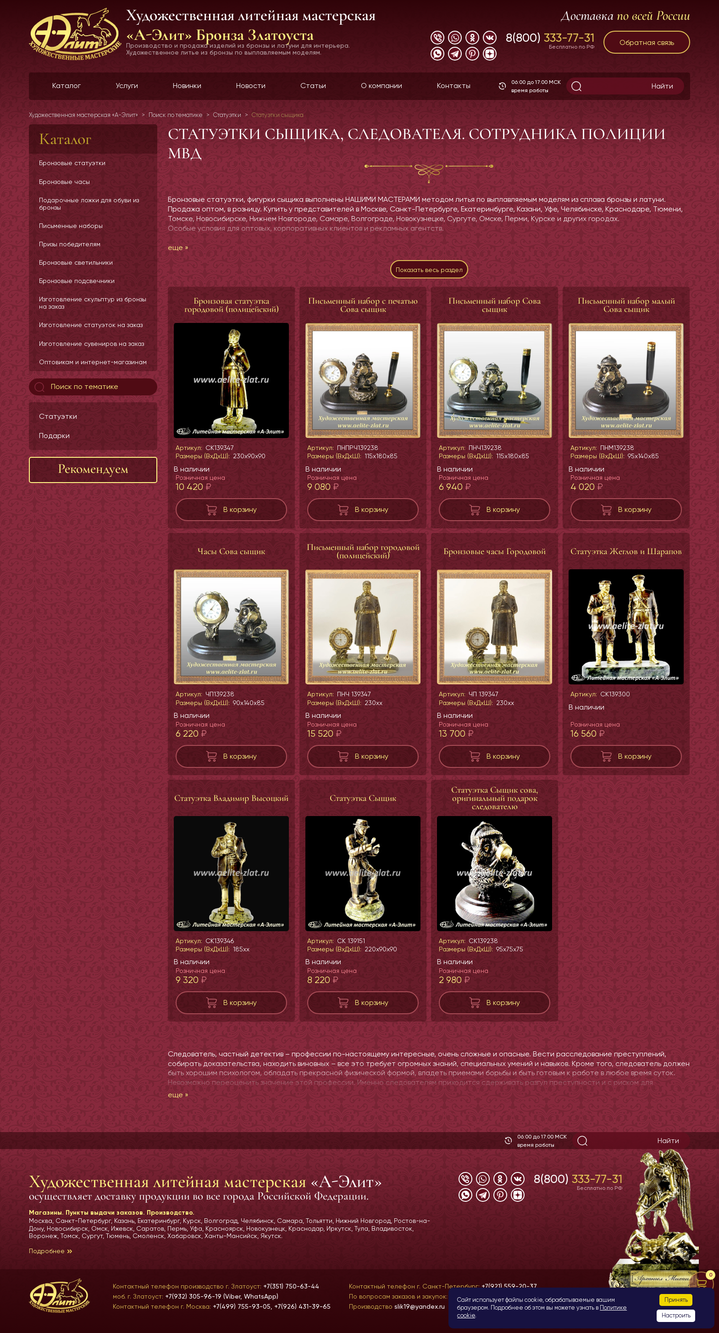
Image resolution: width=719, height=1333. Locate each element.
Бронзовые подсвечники (77, 280)
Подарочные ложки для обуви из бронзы (89, 203)
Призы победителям (69, 244)
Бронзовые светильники (76, 262)
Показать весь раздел (429, 271)
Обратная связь (646, 42)
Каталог (66, 85)
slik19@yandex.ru (419, 1306)
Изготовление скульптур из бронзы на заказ (92, 302)
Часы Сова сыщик (231, 555)
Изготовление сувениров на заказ (91, 343)
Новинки (187, 85)
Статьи (313, 85)
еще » (178, 247)
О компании (381, 85)
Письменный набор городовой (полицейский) (363, 556)
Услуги (127, 85)
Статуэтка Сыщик (363, 802)
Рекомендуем (93, 468)
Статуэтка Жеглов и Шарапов (626, 555)
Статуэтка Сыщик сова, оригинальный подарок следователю (494, 802)
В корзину (240, 514)
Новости (250, 85)
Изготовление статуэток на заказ (91, 324)
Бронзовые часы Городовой (494, 555)
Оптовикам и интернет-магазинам (93, 362)
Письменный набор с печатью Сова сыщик (363, 309)
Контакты (453, 85)
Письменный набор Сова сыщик (494, 309)
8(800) (550, 37)
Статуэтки (58, 416)
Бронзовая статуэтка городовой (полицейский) (231, 309)
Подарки (54, 435)
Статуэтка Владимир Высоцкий (231, 802)
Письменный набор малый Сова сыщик (626, 309)
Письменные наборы (71, 225)
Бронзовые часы (64, 181)
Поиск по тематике (75, 387)
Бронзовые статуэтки (72, 163)
